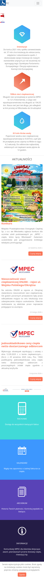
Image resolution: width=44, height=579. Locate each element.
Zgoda (22, 574)
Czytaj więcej (35, 253)
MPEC (6, 3)
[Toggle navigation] (38, 3)
